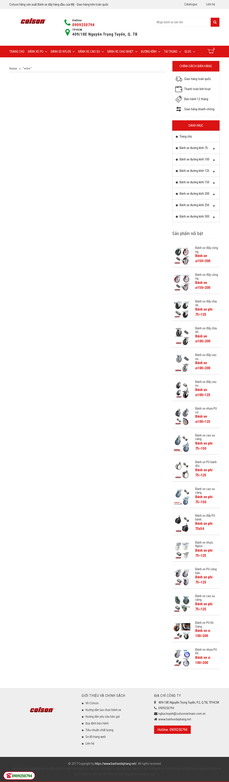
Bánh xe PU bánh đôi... (206, 464)
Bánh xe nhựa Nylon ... (204, 544)
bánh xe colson (164, 769)
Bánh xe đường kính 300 (195, 217)
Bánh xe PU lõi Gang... (204, 625)
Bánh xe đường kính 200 (195, 194)
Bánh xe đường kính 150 (195, 183)
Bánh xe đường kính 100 (195, 160)
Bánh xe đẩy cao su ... (205, 357)
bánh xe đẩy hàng (66, 769)
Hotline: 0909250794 (172, 729)
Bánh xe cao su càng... (205, 437)
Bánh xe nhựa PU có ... (206, 410)
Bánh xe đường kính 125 (195, 171)
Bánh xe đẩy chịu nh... (206, 303)
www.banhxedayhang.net (174, 719)
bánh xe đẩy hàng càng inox (192, 769)
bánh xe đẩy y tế (143, 769)
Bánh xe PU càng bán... (206, 571)
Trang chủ (16, 51)
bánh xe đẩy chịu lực (119, 769)
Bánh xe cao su (91, 51)
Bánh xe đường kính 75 (195, 149)
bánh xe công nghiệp (25, 769)
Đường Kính (150, 51)
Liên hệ (210, 4)
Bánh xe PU (37, 51)
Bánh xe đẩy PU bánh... (205, 517)
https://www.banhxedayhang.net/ (116, 763)
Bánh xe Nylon (63, 51)
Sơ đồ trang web (95, 737)
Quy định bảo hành (97, 723)
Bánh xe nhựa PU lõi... (206, 651)
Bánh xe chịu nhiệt (122, 51)
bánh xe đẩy (47, 769)
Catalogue (190, 4)
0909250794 (83, 24)
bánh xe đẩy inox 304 (91, 769)
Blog (190, 51)
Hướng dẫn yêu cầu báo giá (102, 716)
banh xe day (147, 774)
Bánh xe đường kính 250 (195, 206)
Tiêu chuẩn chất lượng (99, 730)
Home (13, 68)
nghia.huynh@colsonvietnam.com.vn (182, 714)
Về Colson (92, 703)
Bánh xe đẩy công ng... (206, 250)
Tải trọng (172, 51)
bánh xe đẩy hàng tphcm (123, 774)
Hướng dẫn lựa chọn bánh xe (103, 710)
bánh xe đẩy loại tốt (94, 774)
